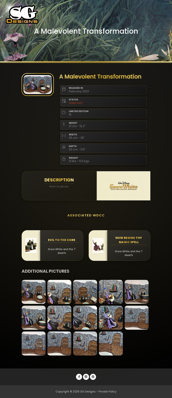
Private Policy (107, 391)
